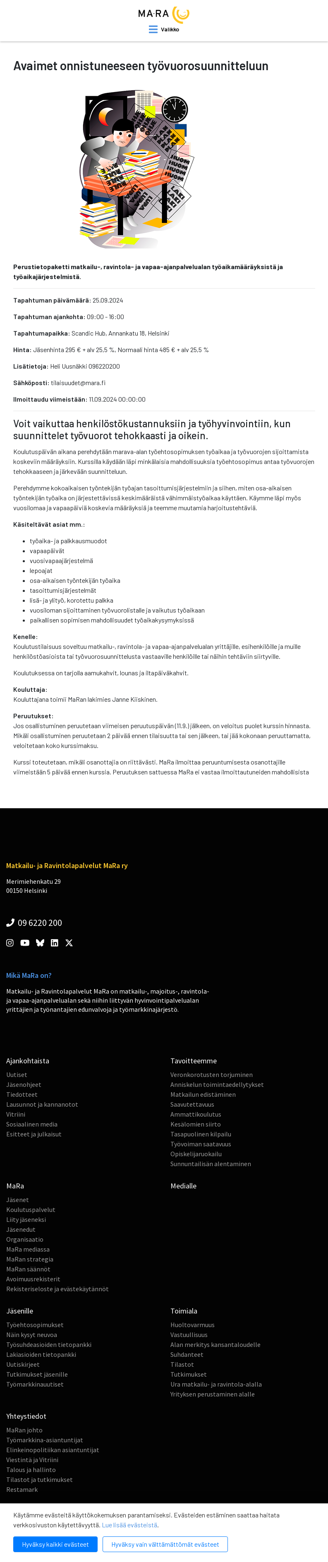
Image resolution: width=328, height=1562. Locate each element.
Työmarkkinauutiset (35, 1384)
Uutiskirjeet (23, 1364)
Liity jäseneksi (26, 1219)
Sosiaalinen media (31, 1124)
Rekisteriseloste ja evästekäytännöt (57, 1289)
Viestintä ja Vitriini (32, 1460)
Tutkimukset (188, 1374)
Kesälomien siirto (195, 1124)
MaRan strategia (29, 1259)
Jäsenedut (21, 1229)
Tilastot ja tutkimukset (39, 1479)
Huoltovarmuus (192, 1325)
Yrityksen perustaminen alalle (212, 1394)
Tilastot (182, 1364)
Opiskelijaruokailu (196, 1154)
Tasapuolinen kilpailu (200, 1134)
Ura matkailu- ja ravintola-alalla (216, 1384)
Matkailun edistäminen (203, 1094)
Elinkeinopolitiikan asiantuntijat (52, 1450)
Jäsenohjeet (23, 1084)
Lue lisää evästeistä (129, 1525)
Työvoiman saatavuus (200, 1144)
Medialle (183, 1185)
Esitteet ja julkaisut (34, 1134)
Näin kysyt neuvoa (31, 1334)
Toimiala (183, 1311)
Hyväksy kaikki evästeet (55, 1544)
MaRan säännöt (28, 1269)
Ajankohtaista (27, 1060)
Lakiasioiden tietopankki (41, 1354)
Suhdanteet (187, 1354)
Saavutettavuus (192, 1104)
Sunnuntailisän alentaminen (210, 1164)
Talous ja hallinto (31, 1469)
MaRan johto (24, 1430)
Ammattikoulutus (195, 1114)
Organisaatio (24, 1239)
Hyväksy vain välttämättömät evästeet (165, 1544)
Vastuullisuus (189, 1334)
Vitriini (15, 1114)
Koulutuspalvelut (30, 1209)
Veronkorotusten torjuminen (211, 1074)
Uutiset (16, 1074)
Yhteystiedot (26, 1416)
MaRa (15, 1185)
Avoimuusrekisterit (33, 1279)
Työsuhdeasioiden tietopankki (48, 1344)
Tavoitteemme (193, 1060)
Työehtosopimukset (35, 1325)
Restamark (22, 1489)
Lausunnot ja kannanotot (42, 1104)
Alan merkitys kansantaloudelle (215, 1344)
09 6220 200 (34, 922)
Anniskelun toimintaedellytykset (217, 1084)
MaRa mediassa (28, 1249)
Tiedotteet (22, 1094)
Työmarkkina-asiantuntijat (44, 1440)
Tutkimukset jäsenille (37, 1374)
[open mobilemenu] (164, 29)
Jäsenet (17, 1199)
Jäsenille (19, 1311)
